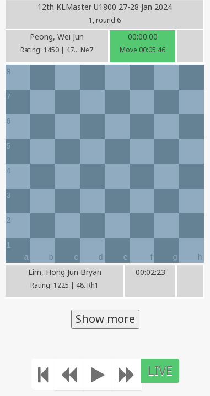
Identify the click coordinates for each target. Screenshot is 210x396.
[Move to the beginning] (43, 375)
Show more (105, 318)
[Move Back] (69, 375)
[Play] (97, 375)
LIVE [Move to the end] (160, 370)
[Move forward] (127, 375)
